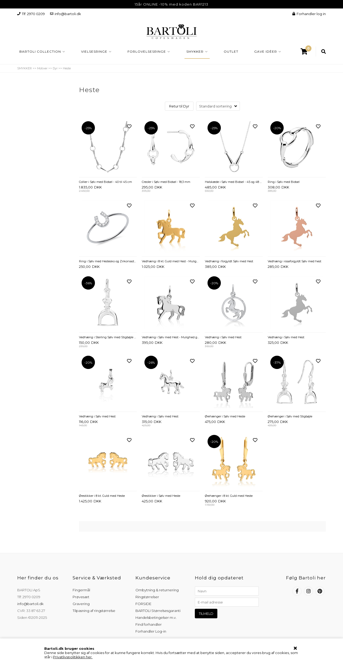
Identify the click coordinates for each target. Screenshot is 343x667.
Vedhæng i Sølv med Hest (223, 337)
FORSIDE (143, 604)
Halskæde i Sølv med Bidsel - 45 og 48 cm (234, 182)
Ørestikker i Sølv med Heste (161, 496)
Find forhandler (148, 624)
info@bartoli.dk (65, 14)
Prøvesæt (81, 597)
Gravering (81, 604)
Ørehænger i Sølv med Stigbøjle (290, 416)
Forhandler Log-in (150, 631)
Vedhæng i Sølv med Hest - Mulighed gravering (171, 337)
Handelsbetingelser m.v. (156, 617)
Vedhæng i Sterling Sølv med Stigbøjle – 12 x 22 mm (108, 337)
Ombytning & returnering (157, 590)
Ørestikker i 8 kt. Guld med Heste (102, 496)
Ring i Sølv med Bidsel (284, 182)
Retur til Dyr (179, 106)
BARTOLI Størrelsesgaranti (158, 611)
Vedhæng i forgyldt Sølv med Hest (229, 261)
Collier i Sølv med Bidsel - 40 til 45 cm (105, 182)
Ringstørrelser (147, 597)
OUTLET (231, 51)
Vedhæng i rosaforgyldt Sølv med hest (294, 261)
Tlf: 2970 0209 (31, 14)
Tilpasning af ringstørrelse (94, 611)
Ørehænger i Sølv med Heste (225, 416)
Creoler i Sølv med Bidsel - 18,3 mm (166, 182)
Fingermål (81, 590)
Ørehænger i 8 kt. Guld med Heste (229, 496)
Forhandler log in (309, 14)
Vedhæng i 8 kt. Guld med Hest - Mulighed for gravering (171, 261)
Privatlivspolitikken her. (73, 657)
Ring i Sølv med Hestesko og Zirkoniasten (108, 261)
